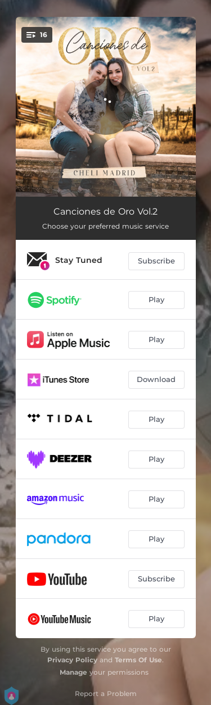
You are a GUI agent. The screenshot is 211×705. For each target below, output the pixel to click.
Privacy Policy (72, 660)
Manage (73, 672)
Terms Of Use (138, 660)
